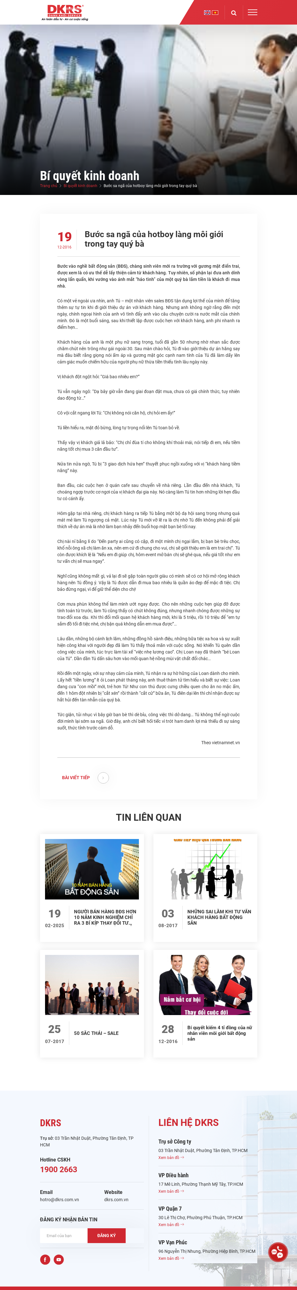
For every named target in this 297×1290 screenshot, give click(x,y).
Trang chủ (48, 186)
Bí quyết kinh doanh (80, 186)
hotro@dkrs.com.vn (59, 1199)
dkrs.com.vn (116, 1199)
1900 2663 (58, 1169)
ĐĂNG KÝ (106, 1235)
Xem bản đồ (171, 1158)
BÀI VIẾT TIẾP (85, 778)
